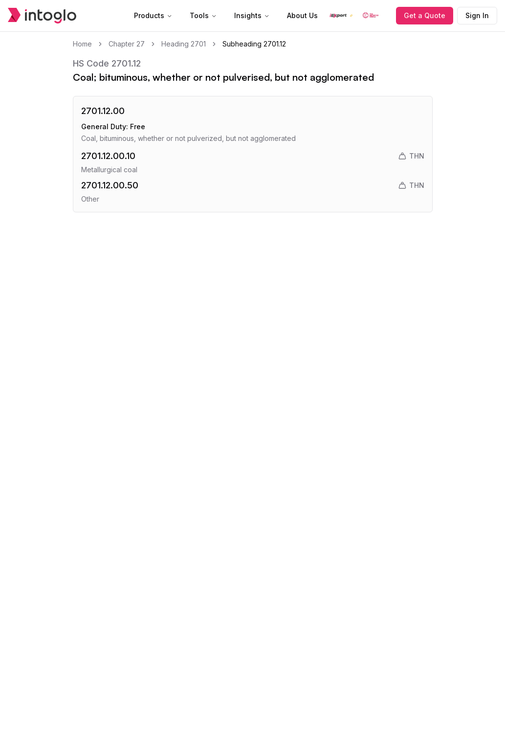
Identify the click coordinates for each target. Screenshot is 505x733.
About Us (302, 15)
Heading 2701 (183, 44)
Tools (203, 15)
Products (153, 15)
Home (82, 44)
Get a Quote (424, 15)
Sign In (477, 15)
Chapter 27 (127, 44)
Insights (251, 15)
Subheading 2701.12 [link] (254, 44)
